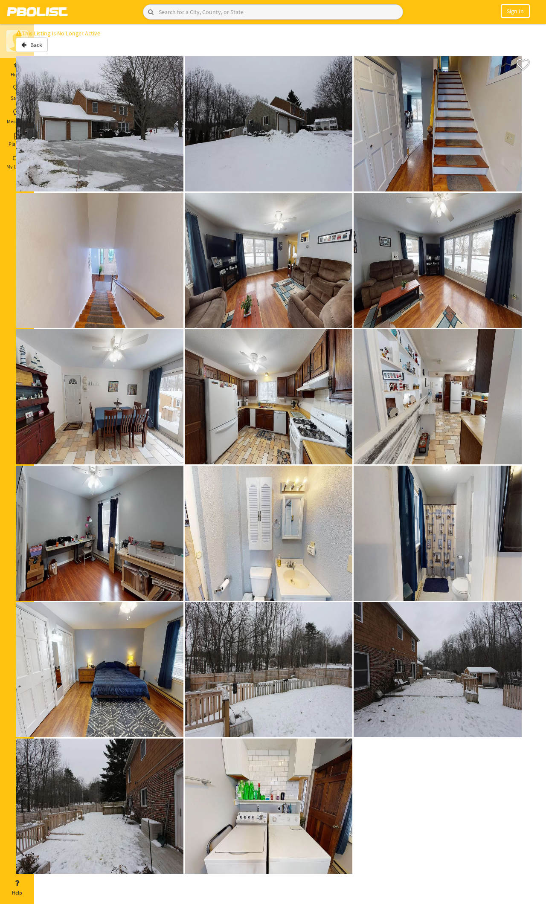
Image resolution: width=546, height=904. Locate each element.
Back (56, 48)
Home (17, 69)
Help (17, 888)
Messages (17, 116)
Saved (17, 93)
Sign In (515, 11)
